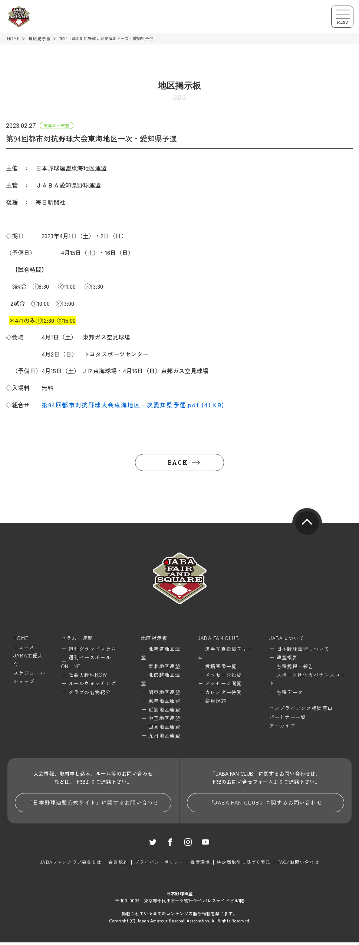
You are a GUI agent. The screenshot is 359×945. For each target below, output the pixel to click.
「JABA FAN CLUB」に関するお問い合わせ (265, 804)
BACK (178, 464)
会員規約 (215, 702)
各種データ (290, 693)
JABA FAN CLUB (219, 639)
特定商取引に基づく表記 (243, 864)
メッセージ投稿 (223, 675)
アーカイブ (282, 726)
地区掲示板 (40, 39)
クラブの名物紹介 (90, 693)
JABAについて (286, 639)
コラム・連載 (77, 639)
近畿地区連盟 (164, 710)
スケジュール (29, 673)
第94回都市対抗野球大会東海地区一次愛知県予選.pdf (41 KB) (133, 405)
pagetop (307, 524)
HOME (13, 39)
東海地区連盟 (164, 702)
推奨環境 (200, 864)
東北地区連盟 (164, 667)
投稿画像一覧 (221, 667)
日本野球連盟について (303, 649)
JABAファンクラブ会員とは (72, 864)
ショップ (23, 682)
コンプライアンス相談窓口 (301, 709)
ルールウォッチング (92, 684)
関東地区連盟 (164, 693)
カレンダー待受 (223, 693)
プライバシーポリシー (159, 864)
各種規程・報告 (295, 667)
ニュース (23, 647)
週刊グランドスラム (92, 649)
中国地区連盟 (164, 719)
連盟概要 (287, 658)
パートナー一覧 (287, 718)
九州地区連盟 (164, 736)
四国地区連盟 (164, 728)
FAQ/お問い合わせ (297, 864)
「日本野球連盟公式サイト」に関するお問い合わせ (93, 804)
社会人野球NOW (88, 675)
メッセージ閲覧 (223, 684)
